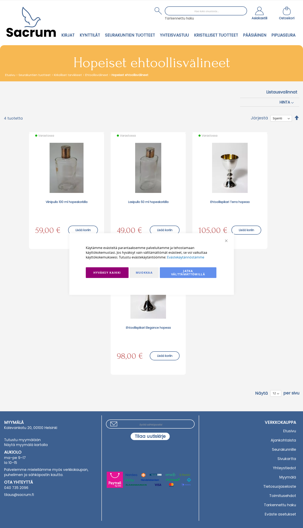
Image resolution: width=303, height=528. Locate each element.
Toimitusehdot (282, 495)
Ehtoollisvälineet (97, 75)
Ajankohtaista (283, 440)
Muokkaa (144, 272)
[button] (259, 13)
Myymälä (287, 477)
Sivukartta (286, 458)
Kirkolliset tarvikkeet (68, 75)
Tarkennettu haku (179, 18)
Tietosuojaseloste (279, 486)
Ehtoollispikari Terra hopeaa (230, 202)
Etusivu (10, 75)
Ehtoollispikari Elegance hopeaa (148, 328)
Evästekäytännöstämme (185, 257)
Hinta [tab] (285, 102)
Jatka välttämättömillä (188, 272)
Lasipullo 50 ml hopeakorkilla (148, 202)
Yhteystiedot (284, 467)
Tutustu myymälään (22, 439)
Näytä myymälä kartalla (26, 444)
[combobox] (206, 10)
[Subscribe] (150, 436)
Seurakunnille (284, 449)
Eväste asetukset (280, 514)
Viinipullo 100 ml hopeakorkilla (66, 202)
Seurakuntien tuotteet (35, 75)
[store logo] (31, 22)
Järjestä (259, 118)
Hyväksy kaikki (107, 272)
